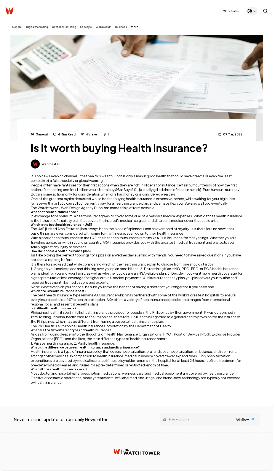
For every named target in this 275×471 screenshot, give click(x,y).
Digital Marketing (37, 27)
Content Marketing (64, 27)
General (17, 27)
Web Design (103, 27)
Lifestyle (86, 27)
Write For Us (231, 11)
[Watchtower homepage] (136, 452)
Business (121, 27)
